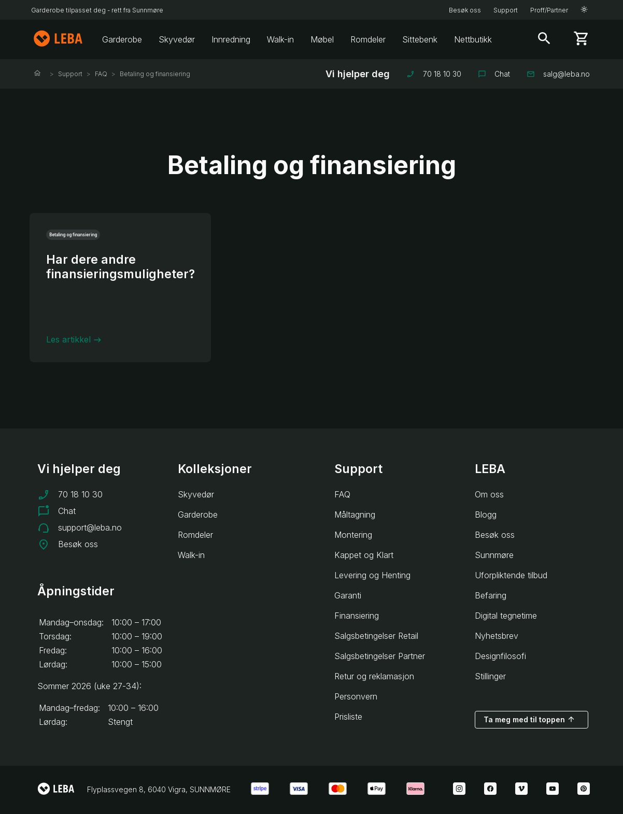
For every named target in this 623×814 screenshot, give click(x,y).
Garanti (347, 595)
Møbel (322, 39)
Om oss (489, 494)
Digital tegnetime (506, 615)
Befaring (490, 595)
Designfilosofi (500, 656)
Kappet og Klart (363, 555)
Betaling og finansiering (155, 74)
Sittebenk (419, 39)
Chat (494, 73)
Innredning (230, 39)
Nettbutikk (473, 39)
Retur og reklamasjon (374, 676)
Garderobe (122, 39)
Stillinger (490, 676)
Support (505, 10)
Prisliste (348, 716)
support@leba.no (90, 527)
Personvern (355, 696)
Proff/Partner (549, 10)
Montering (353, 535)
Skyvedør (177, 39)
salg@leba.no (558, 73)
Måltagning (354, 514)
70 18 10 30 (433, 73)
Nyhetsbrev (496, 636)
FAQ (101, 74)
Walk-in (280, 39)
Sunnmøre (494, 555)
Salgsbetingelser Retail (376, 636)
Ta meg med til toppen (529, 719)
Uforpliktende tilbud (511, 575)
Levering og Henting (372, 575)
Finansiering (356, 615)
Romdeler (368, 39)
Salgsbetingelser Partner (379, 656)
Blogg (486, 514)
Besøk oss (465, 10)
